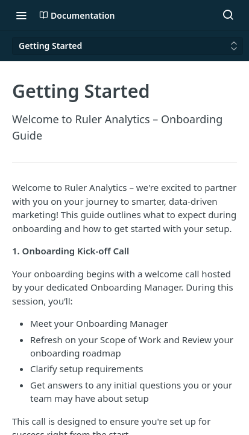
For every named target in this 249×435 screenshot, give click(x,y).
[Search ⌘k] (228, 15)
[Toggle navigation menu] (21, 15)
